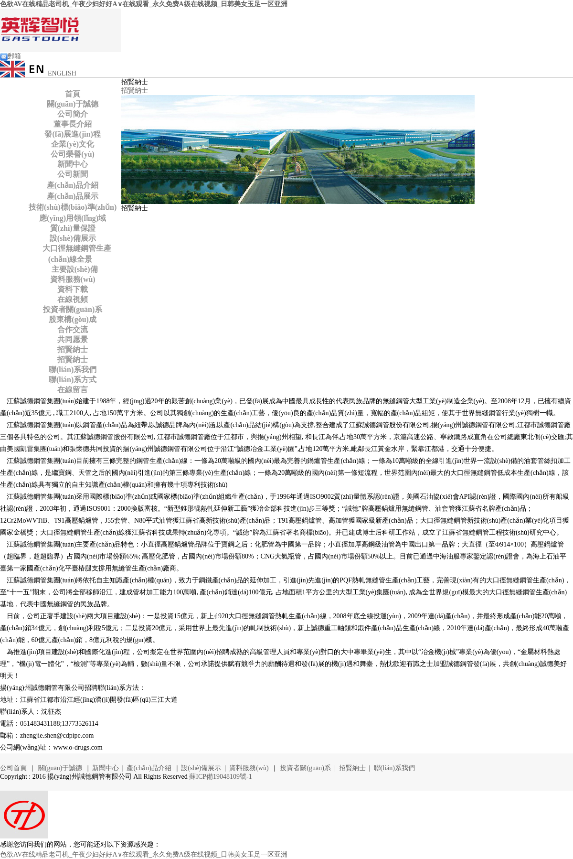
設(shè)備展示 (73, 238)
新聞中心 (72, 164)
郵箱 (10, 56)
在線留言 (72, 390)
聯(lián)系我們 (72, 369)
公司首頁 (14, 768)
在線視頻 (72, 299)
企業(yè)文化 (72, 144)
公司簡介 (72, 114)
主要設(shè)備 (73, 269)
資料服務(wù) (73, 279)
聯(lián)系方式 (72, 380)
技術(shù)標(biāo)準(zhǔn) (73, 207)
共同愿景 (72, 339)
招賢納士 (72, 349)
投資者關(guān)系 (72, 309)
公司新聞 (72, 174)
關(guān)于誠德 (72, 104)
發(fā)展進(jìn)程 (72, 134)
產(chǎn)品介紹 (73, 185)
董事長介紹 (72, 124)
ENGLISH (38, 73)
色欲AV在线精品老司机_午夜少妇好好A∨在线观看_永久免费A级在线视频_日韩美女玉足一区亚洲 (143, 4)
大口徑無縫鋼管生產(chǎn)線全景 (75, 253)
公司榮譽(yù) (73, 154)
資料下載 (72, 289)
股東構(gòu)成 (72, 319)
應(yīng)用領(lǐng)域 (72, 218)
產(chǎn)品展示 (73, 196)
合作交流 (72, 329)
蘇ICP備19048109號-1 (220, 776)
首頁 (72, 94)
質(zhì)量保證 (73, 228)
